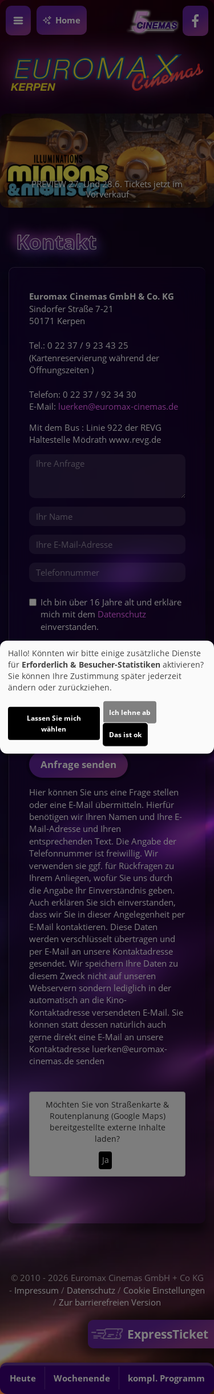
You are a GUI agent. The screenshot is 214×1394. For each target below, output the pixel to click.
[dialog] (107, 697)
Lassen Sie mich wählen (54, 723)
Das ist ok (125, 735)
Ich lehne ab (130, 712)
